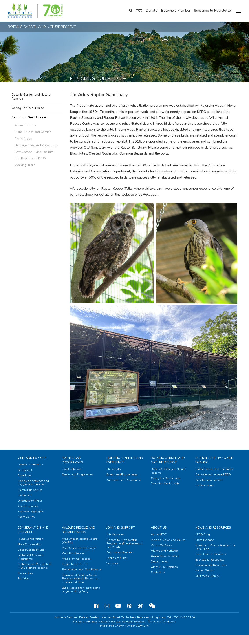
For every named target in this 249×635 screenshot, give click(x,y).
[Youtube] (118, 606)
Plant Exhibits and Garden (33, 132)
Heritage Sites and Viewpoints (36, 145)
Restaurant (24, 495)
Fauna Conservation (30, 539)
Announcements (28, 506)
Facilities (23, 579)
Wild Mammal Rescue (76, 559)
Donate (151, 10)
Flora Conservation (30, 544)
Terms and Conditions (162, 622)
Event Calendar (71, 469)
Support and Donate (119, 552)
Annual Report (204, 570)
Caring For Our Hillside (28, 108)
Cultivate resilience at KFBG (213, 474)
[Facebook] (96, 606)
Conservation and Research (33, 529)
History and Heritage (164, 551)
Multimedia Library (207, 576)
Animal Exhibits (25, 125)
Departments (159, 561)
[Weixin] (152, 606)
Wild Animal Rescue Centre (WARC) (79, 541)
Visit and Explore (32, 458)
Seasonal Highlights (31, 512)
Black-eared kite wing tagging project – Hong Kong (81, 590)
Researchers (25, 573)
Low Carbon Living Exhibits (34, 152)
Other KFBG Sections (164, 567)
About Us (159, 527)
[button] (238, 10)
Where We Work (161, 545)
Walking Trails (25, 165)
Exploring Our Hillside (29, 117)
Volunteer (112, 563)
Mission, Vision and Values (168, 540)
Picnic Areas (23, 138)
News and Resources (213, 527)
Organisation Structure (165, 556)
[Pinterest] (129, 606)
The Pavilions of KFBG (30, 158)
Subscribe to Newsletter (213, 10)
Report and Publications (210, 554)
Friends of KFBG (116, 558)
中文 (138, 10)
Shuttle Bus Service (30, 490)
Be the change (204, 485)
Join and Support (120, 527)
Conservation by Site (31, 550)
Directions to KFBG (30, 501)
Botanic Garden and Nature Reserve (31, 96)
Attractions (24, 475)
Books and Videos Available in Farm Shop (215, 547)
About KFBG (159, 534)
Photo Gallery (26, 517)
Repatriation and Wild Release (81, 570)
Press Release (204, 540)
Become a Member (175, 10)
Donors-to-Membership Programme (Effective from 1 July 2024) (124, 543)
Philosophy (113, 469)
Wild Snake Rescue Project (79, 548)
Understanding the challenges (214, 469)
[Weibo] (140, 606)
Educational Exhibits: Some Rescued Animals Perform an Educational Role (80, 578)
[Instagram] (107, 606)
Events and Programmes (72, 460)
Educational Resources (210, 560)
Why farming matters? (209, 480)
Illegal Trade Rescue (75, 564)
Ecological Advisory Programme (30, 557)
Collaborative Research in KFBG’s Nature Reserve (34, 566)
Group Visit (25, 470)
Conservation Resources (211, 565)
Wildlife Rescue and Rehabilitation (78, 529)
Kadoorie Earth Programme (123, 480)
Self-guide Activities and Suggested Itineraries (33, 483)
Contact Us (158, 572)
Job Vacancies (115, 534)
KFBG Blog (202, 534)
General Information (30, 465)
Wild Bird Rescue (73, 553)
